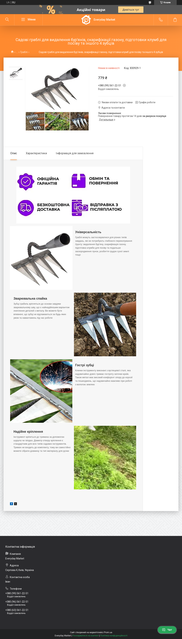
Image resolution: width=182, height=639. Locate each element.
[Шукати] (7, 19)
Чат (167, 629)
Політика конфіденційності (113, 635)
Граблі (24, 52)
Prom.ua (108, 632)
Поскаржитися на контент (86, 635)
